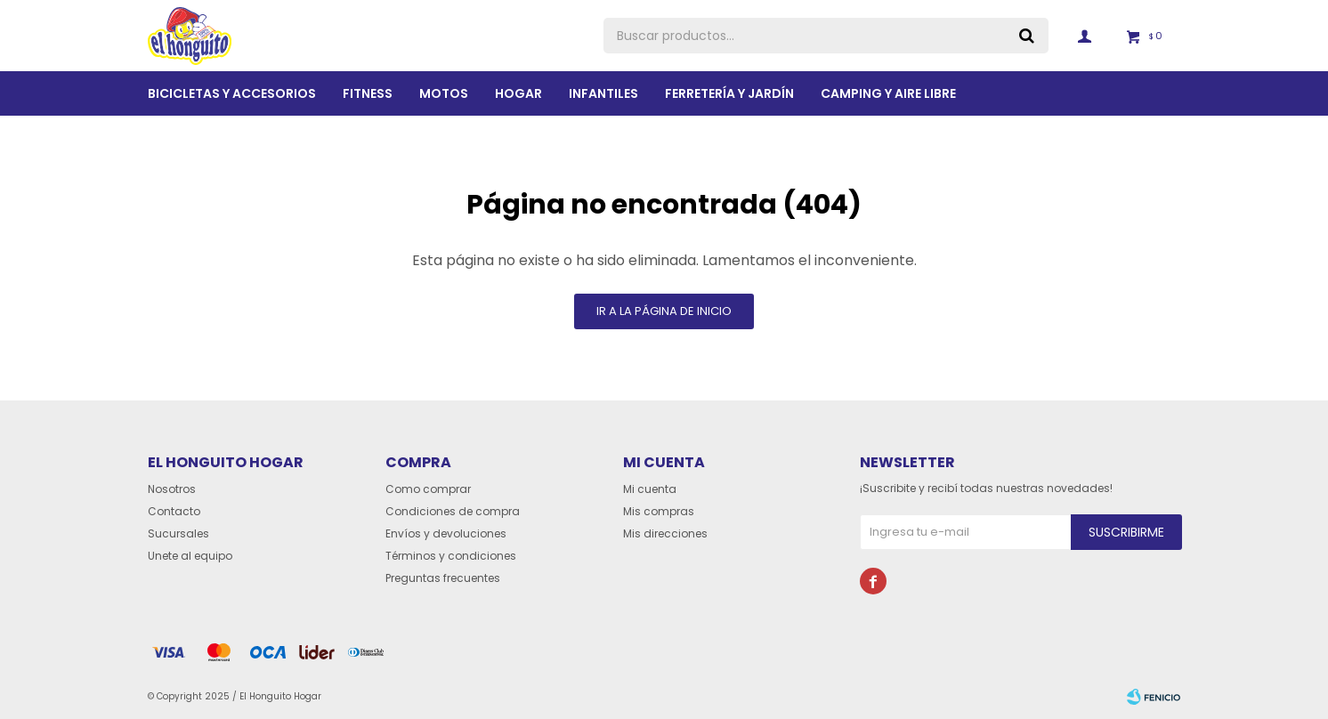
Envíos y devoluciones (445, 533)
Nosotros (172, 489)
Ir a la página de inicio (664, 311)
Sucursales (178, 533)
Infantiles (603, 93)
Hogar (518, 93)
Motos (443, 93)
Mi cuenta (649, 489)
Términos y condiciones (450, 555)
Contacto (174, 511)
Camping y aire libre (888, 93)
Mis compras (658, 511)
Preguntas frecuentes (442, 578)
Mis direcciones (665, 533)
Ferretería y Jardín (729, 93)
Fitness (368, 93)
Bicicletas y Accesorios (232, 93)
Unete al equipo (190, 555)
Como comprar (428, 489)
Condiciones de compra (452, 511)
